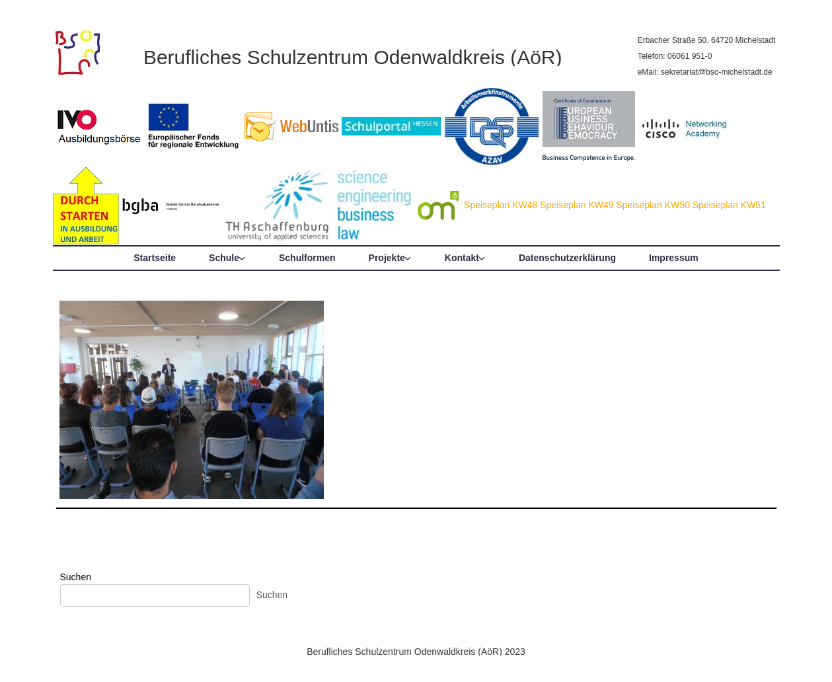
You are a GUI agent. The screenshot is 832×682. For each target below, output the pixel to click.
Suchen (75, 577)
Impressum (674, 257)
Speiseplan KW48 (500, 205)
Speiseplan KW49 (576, 205)
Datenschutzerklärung (567, 257)
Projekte (387, 257)
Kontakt (462, 257)
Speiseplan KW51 (729, 205)
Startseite (154, 257)
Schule (224, 257)
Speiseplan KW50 (652, 205)
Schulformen (307, 257)
